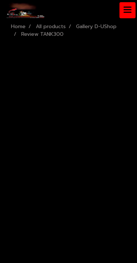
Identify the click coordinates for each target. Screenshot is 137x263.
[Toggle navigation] (127, 10)
